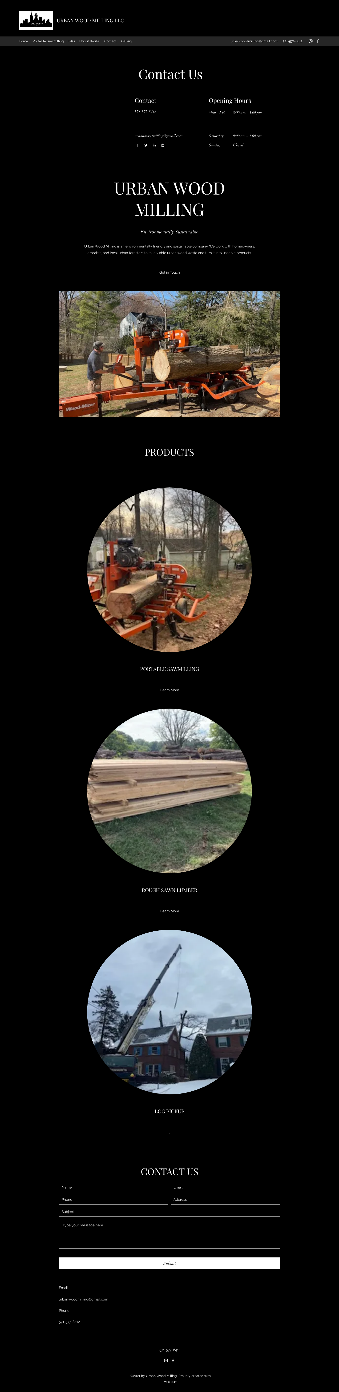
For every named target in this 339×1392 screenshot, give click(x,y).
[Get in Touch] (169, 272)
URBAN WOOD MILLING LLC (90, 20)
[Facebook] (317, 41)
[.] (169, 1132)
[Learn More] (169, 690)
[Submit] (169, 1263)
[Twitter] (145, 145)
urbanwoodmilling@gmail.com (254, 41)
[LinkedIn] (154, 145)
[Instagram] (310, 41)
